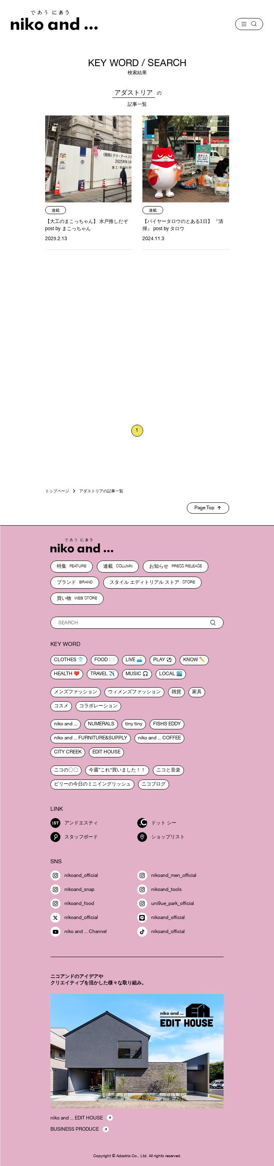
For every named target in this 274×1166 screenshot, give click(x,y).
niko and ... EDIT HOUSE (76, 1118)
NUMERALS (101, 724)
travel (99, 673)
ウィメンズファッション (134, 691)
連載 (117, 566)
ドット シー (156, 823)
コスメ (61, 706)
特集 (71, 566)
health (63, 673)
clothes (65, 659)
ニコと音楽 (168, 770)
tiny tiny (133, 724)
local (167, 673)
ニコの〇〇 (66, 770)
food (101, 659)
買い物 (77, 598)
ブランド (75, 582)
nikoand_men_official (166, 875)
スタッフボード (74, 837)
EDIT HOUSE (106, 752)
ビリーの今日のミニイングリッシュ (92, 784)
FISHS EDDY (167, 724)
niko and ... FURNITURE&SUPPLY (90, 738)
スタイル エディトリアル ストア (152, 582)
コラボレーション (98, 706)
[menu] (249, 24)
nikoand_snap (72, 890)
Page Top (207, 507)
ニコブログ (154, 784)
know (190, 659)
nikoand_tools (159, 890)
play (159, 659)
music (133, 673)
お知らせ (175, 566)
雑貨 (176, 691)
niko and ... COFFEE (159, 738)
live (130, 659)
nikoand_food (72, 904)
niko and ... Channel (78, 932)
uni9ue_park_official (165, 904)
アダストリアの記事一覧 (101, 490)
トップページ (57, 490)
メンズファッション (75, 691)
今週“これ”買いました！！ (117, 770)
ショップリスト (161, 837)
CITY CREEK (68, 752)
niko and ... (65, 724)
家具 (197, 691)
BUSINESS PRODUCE (74, 1129)
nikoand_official (74, 875)
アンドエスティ (74, 823)
